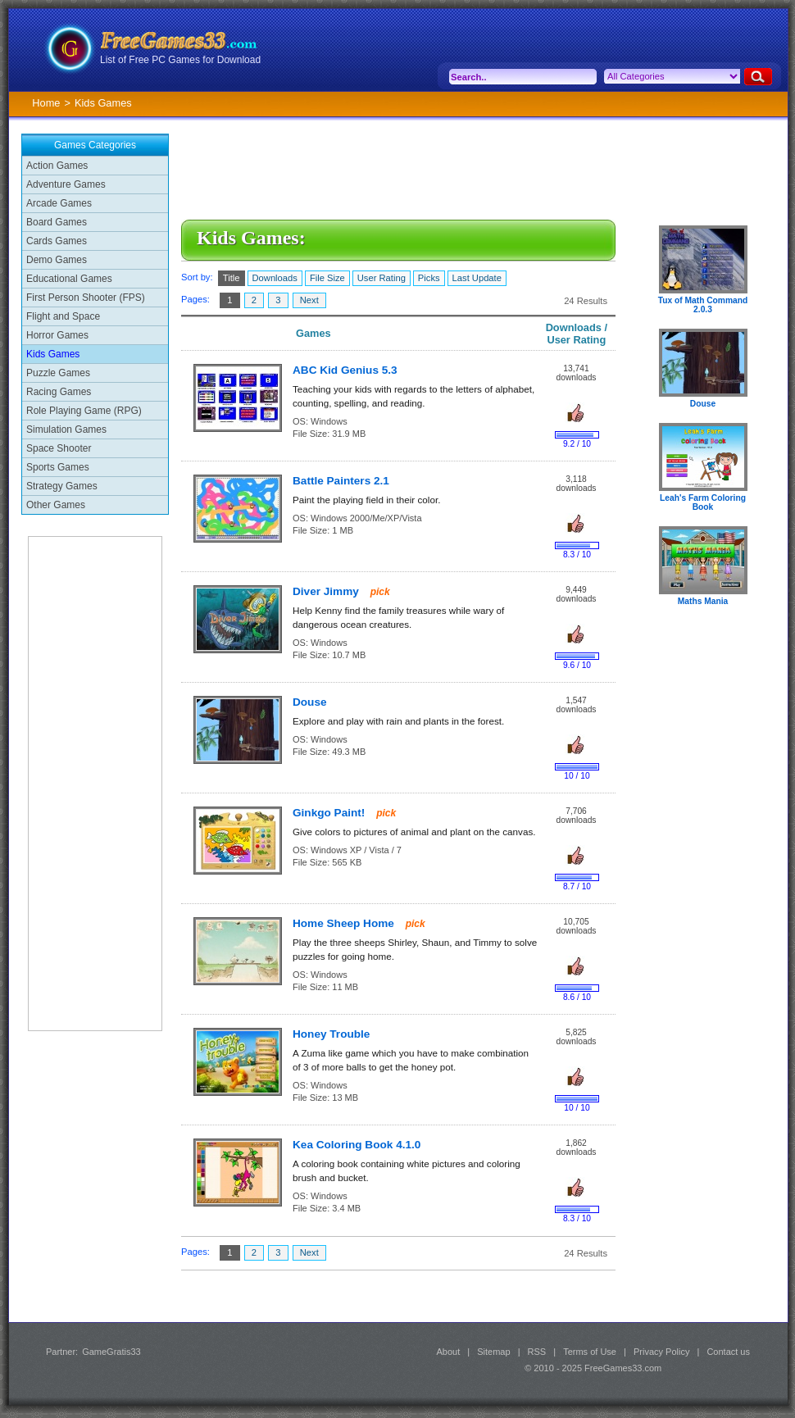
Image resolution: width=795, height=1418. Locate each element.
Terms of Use (589, 1352)
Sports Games (57, 467)
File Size (327, 278)
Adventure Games (66, 184)
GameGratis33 (111, 1352)
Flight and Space (63, 316)
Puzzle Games (58, 373)
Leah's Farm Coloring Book (703, 502)
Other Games (55, 505)
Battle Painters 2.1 (341, 481)
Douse (310, 702)
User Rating (381, 278)
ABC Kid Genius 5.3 (345, 370)
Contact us (728, 1352)
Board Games (56, 222)
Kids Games (53, 354)
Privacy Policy (661, 1352)
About (448, 1352)
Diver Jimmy (327, 591)
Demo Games (56, 260)
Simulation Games (66, 429)
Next (309, 300)
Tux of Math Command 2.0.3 (703, 305)
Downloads (275, 278)
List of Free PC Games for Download (180, 60)
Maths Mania (703, 601)
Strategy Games (62, 486)
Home (46, 103)
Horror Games (57, 335)
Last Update (477, 278)
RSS (537, 1352)
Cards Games (56, 241)
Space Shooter (58, 448)
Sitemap (493, 1352)
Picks (429, 278)
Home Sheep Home (345, 923)
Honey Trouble (331, 1034)
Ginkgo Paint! (330, 813)
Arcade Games (59, 203)
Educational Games (69, 278)
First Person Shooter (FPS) (85, 297)
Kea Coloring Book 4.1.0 (356, 1144)
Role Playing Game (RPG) (84, 410)
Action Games (57, 165)
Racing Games (58, 392)
